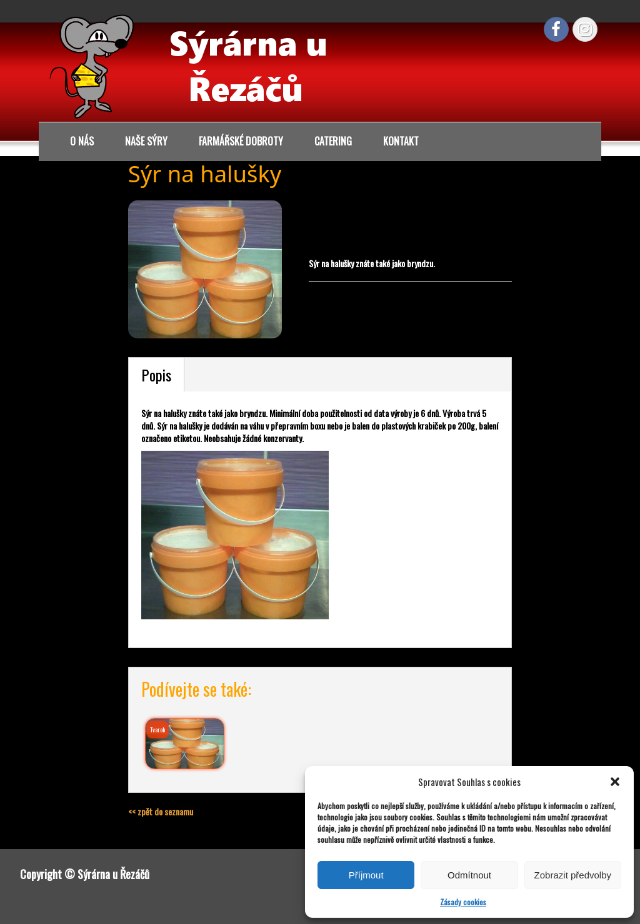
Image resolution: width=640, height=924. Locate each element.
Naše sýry (146, 141)
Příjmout (366, 875)
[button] (615, 781)
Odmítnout (469, 875)
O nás (82, 141)
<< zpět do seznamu (160, 811)
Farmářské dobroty (241, 141)
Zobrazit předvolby (572, 875)
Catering (333, 141)
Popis (156, 374)
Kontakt (401, 141)
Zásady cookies (463, 902)
